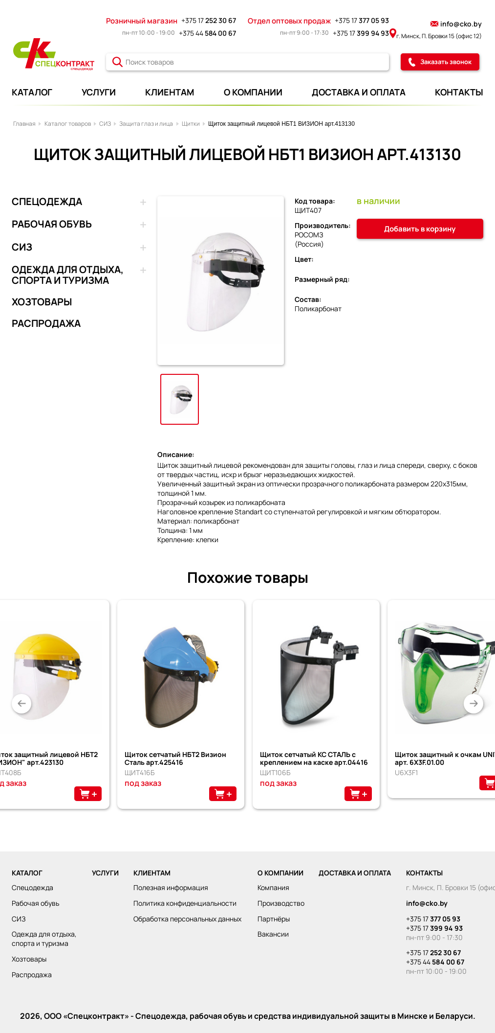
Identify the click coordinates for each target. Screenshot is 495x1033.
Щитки (191, 123)
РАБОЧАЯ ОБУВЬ (52, 224)
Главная (24, 123)
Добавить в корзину (419, 229)
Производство (281, 903)
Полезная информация (170, 887)
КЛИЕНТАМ (169, 92)
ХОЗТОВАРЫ (42, 302)
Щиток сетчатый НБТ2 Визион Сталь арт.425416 (175, 758)
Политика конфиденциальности (185, 903)
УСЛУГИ (99, 92)
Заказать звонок (440, 61)
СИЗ (105, 123)
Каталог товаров (67, 123)
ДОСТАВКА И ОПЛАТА (359, 92)
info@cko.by (456, 23)
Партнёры (274, 918)
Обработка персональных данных (187, 918)
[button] (21, 703)
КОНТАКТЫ (459, 92)
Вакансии (273, 934)
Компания (273, 887)
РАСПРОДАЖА (46, 323)
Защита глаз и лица (146, 123)
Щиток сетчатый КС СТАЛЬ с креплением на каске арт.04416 (314, 758)
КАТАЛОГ (32, 92)
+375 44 (207, 33)
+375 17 (208, 20)
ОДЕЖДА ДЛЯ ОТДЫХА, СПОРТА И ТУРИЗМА (68, 275)
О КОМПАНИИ (253, 92)
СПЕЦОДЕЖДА (47, 202)
